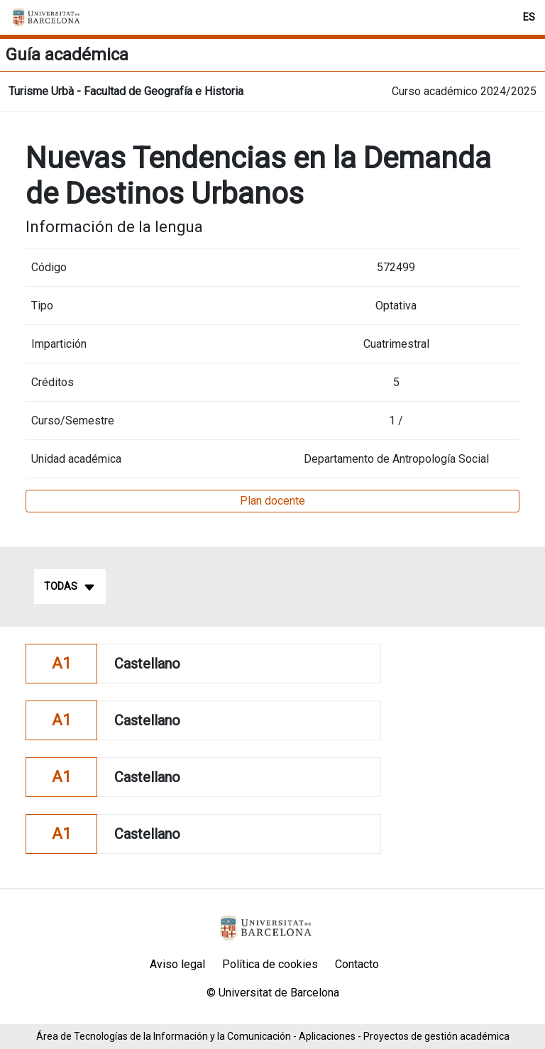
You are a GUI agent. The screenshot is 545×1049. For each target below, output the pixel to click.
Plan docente (272, 500)
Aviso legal (177, 964)
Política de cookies (270, 964)
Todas (70, 587)
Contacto (357, 964)
